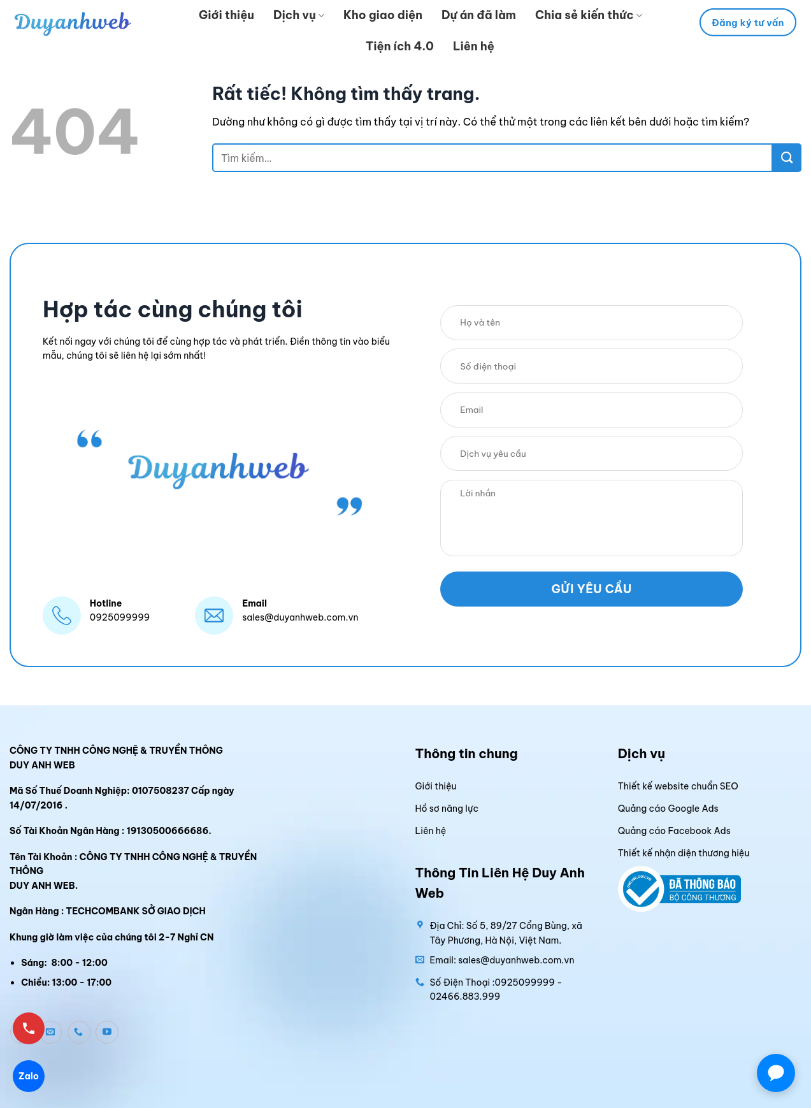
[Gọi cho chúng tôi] (79, 1032)
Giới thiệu (226, 15)
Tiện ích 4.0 (400, 46)
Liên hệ (473, 46)
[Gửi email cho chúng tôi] (50, 1032)
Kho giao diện (382, 15)
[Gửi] (787, 157)
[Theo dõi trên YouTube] (107, 1032)
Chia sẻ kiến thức (588, 15)
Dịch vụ (298, 15)
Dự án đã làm (478, 15)
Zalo (28, 1076)
